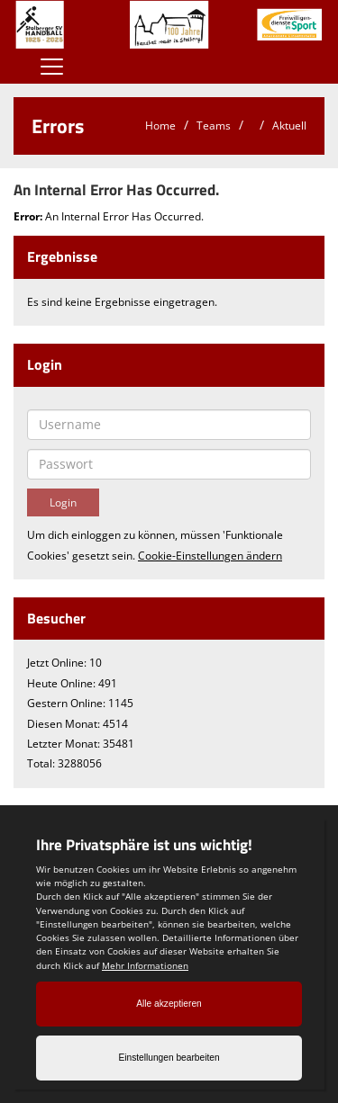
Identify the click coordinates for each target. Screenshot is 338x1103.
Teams (213, 125)
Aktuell (289, 125)
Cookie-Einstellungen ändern (210, 555)
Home (160, 125)
